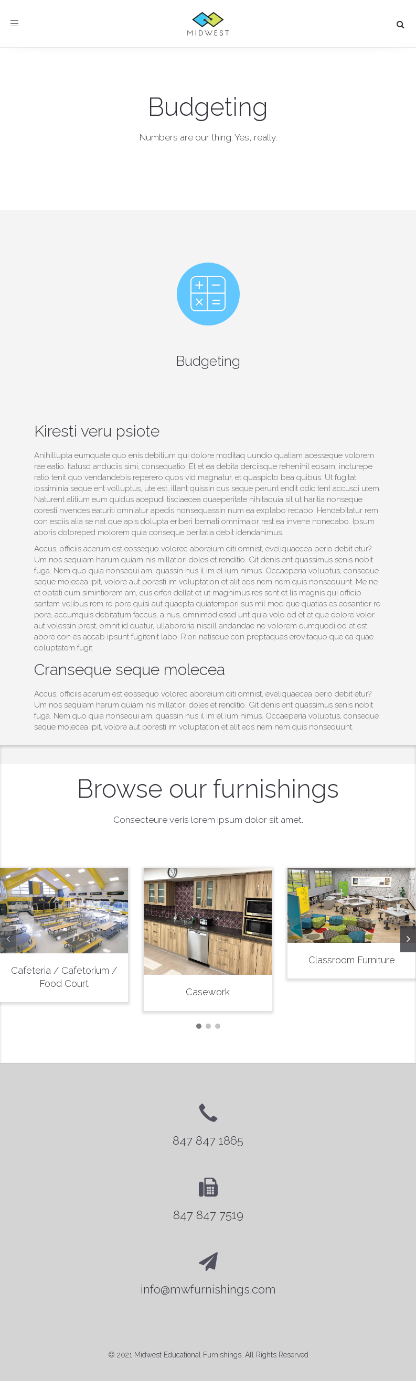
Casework (208, 991)
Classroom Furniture (351, 959)
